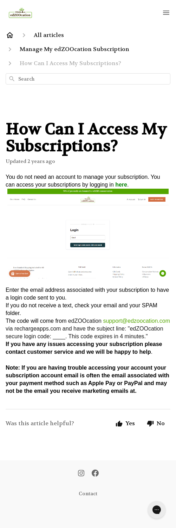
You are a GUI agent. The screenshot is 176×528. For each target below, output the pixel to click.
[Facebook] (95, 474)
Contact (88, 493)
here (121, 185)
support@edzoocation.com (136, 321)
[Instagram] (81, 474)
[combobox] (88, 78)
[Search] (11, 78)
